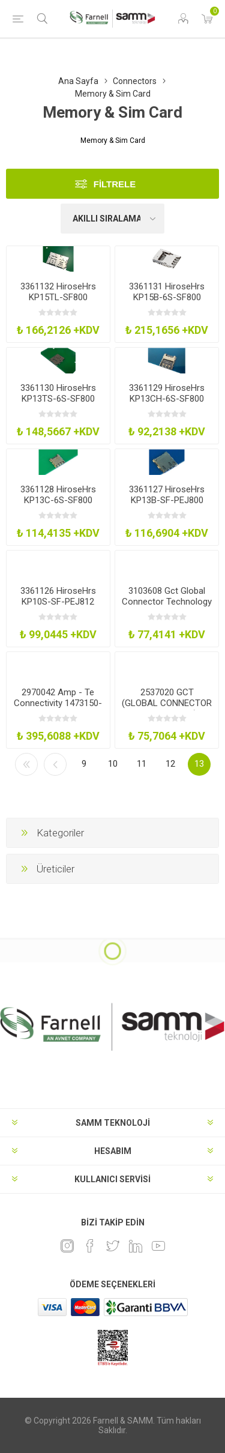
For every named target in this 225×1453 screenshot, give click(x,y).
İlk (26, 764)
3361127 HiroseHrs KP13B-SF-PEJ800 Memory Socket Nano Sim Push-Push (167, 505)
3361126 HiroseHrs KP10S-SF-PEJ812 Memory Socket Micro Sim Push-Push (57, 607)
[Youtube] (158, 1245)
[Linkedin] (135, 1245)
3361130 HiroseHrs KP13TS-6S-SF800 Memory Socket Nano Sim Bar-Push (58, 404)
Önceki (55, 764)
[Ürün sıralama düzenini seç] (113, 219)
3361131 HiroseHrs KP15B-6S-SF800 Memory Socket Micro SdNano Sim (167, 302)
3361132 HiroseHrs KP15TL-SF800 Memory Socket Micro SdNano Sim (57, 302)
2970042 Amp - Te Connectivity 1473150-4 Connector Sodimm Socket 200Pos (58, 708)
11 (141, 763)
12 (170, 763)
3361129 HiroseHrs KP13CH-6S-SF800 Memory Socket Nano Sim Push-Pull (167, 404)
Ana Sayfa (78, 81)
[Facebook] (90, 1245)
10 (113, 763)
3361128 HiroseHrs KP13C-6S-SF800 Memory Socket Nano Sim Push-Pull (58, 505)
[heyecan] (112, 1245)
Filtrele (115, 184)
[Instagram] (67, 1245)
